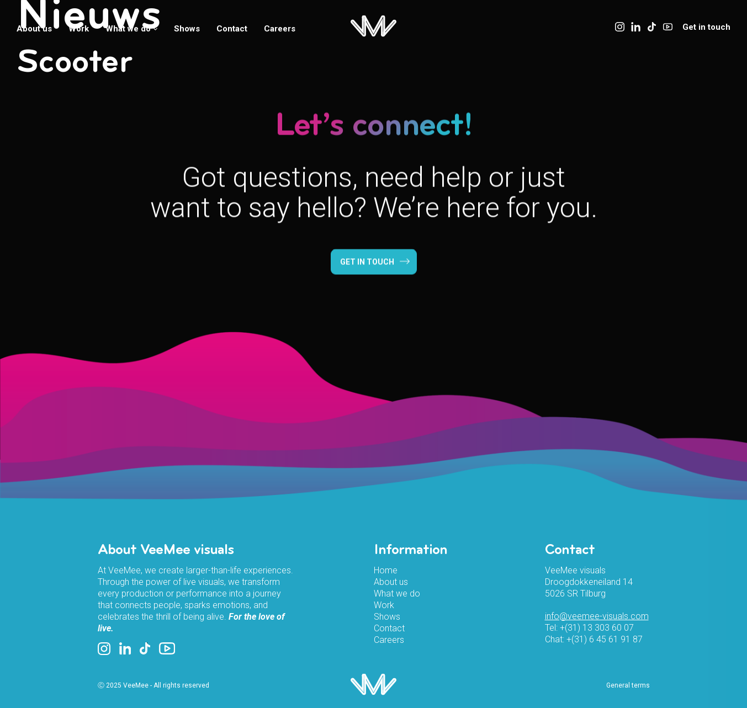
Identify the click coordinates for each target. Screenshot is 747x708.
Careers (279, 29)
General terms (628, 685)
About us (34, 29)
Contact (231, 29)
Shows (187, 29)
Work (78, 29)
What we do (131, 29)
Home (386, 570)
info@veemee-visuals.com (597, 616)
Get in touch (706, 27)
